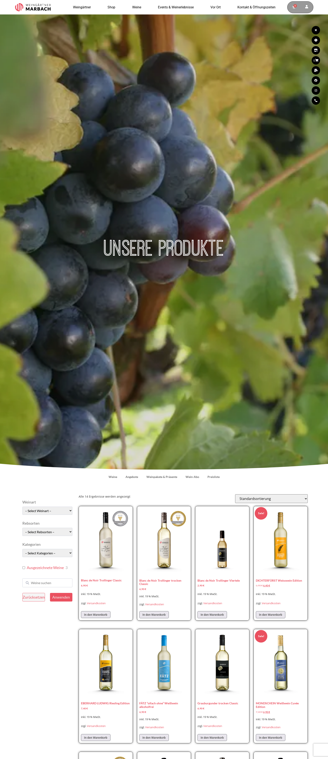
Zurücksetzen (34, 597)
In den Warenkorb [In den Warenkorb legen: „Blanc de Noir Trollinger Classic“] (95, 614)
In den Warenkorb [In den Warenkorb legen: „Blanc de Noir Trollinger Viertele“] (212, 614)
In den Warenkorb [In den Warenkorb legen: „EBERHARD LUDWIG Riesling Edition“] (95, 737)
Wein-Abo (192, 477)
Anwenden (61, 597)
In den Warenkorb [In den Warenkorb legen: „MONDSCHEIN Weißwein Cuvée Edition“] (270, 737)
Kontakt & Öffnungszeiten (256, 7)
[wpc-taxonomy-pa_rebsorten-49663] (47, 532)
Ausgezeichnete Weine (45, 567)
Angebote (132, 477)
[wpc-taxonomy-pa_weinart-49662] (47, 511)
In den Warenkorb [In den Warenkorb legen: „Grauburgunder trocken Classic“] (212, 737)
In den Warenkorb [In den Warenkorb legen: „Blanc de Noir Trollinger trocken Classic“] (154, 614)
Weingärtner (83, 7)
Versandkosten (96, 603)
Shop (112, 7)
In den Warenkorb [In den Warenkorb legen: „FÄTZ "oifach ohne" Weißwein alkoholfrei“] (154, 737)
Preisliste (214, 477)
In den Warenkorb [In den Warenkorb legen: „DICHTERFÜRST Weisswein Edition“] (270, 614)
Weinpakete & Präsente (161, 477)
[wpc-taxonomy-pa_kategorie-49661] (47, 553)
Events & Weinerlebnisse (177, 7)
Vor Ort (216, 7)
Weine (137, 7)
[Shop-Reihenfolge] (271, 498)
